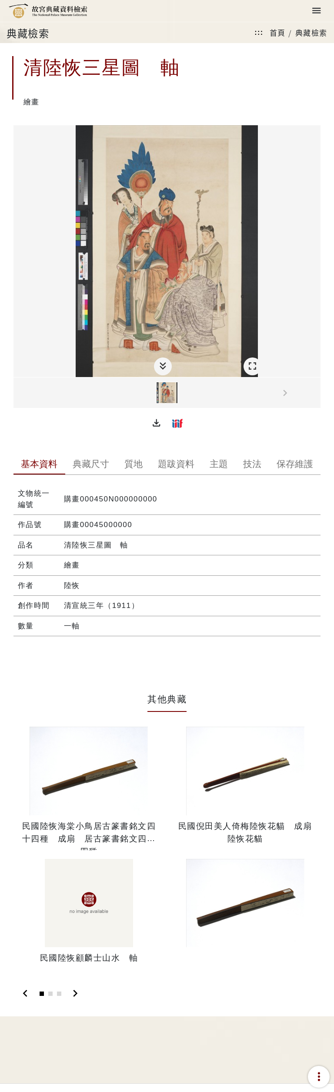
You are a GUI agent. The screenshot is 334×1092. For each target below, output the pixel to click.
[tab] (39, 464)
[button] (156, 423)
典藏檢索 (311, 32)
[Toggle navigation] (316, 11)
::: (258, 32)
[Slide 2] (50, 994)
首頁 (278, 32)
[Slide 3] (59, 994)
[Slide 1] (42, 994)
